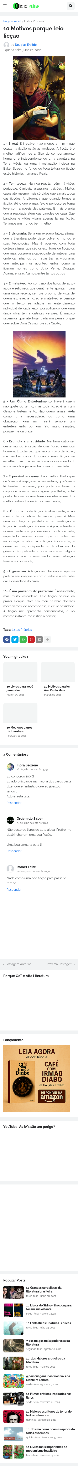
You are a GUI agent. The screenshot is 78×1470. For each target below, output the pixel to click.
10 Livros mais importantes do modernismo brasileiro (46, 1448)
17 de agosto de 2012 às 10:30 (33, 871)
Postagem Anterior (18, 964)
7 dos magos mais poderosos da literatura (48, 1342)
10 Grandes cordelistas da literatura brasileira (44, 1289)
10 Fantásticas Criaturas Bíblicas (48, 1323)
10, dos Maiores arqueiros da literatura (45, 1360)
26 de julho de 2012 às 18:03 (32, 823)
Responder (14, 803)
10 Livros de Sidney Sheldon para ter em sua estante (49, 1307)
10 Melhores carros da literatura (19, 729)
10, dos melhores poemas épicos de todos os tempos (50, 1431)
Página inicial (12, 21)
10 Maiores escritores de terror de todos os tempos (49, 1413)
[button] (5, 6)
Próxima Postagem (60, 964)
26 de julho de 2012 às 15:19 (32, 769)
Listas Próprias (34, 21)
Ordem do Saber (30, 819)
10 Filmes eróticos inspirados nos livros (48, 1395)
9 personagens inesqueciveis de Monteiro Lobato (48, 1378)
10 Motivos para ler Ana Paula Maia (57, 688)
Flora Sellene (27, 765)
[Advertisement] (39, 1228)
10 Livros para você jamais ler (20, 688)
